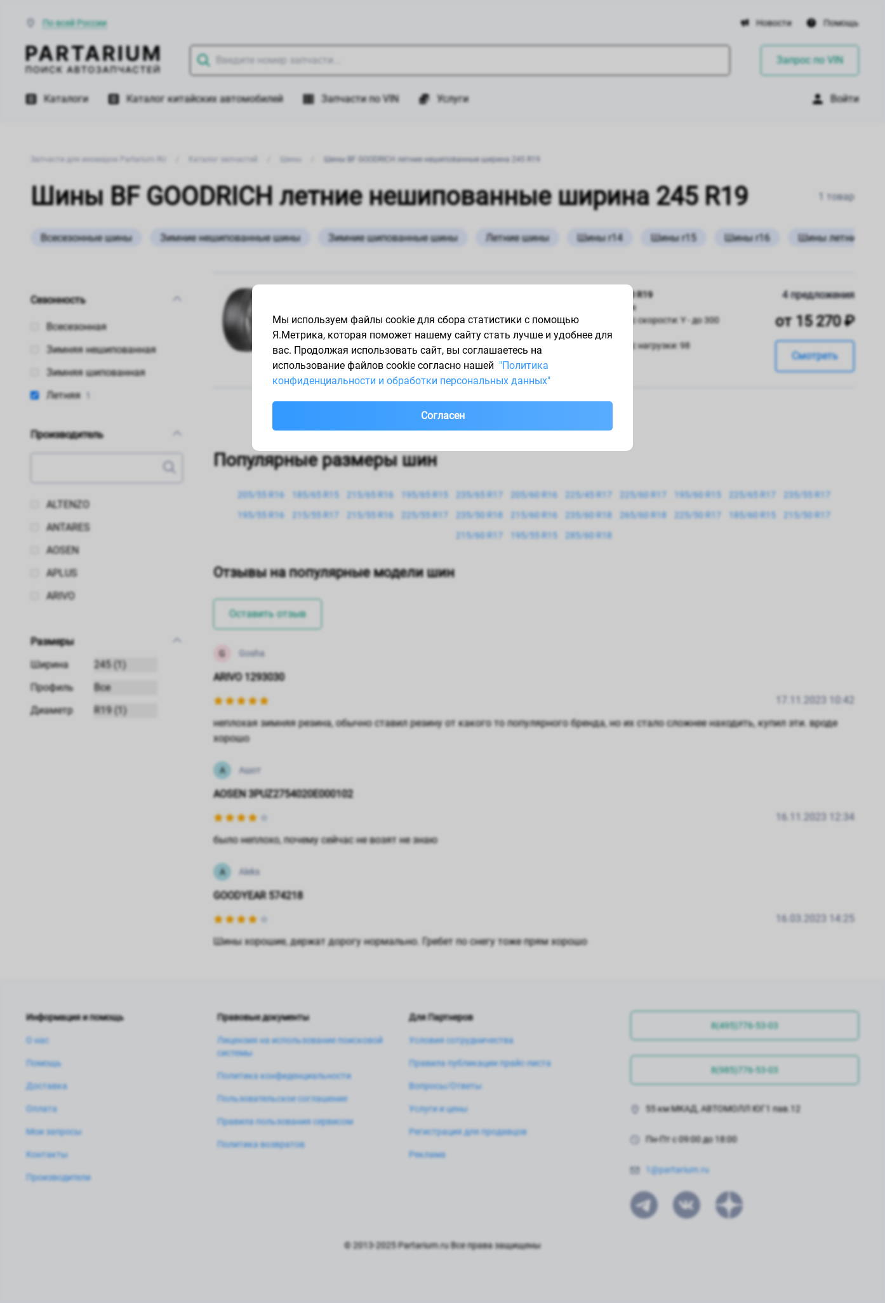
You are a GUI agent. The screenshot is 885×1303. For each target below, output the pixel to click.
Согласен (443, 416)
